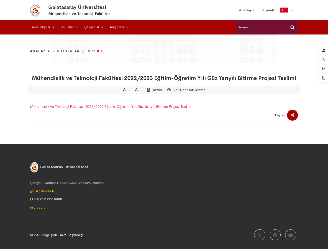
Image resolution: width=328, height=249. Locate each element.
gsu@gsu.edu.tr (42, 191)
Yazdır (157, 89)
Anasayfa (40, 51)
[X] (259, 234)
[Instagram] (275, 234)
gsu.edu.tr (38, 207)
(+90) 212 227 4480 (46, 199)
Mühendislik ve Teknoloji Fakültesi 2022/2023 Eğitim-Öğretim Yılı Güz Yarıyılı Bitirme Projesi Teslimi (164, 78)
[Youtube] (290, 234)
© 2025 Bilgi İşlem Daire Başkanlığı (57, 235)
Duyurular (68, 51)
